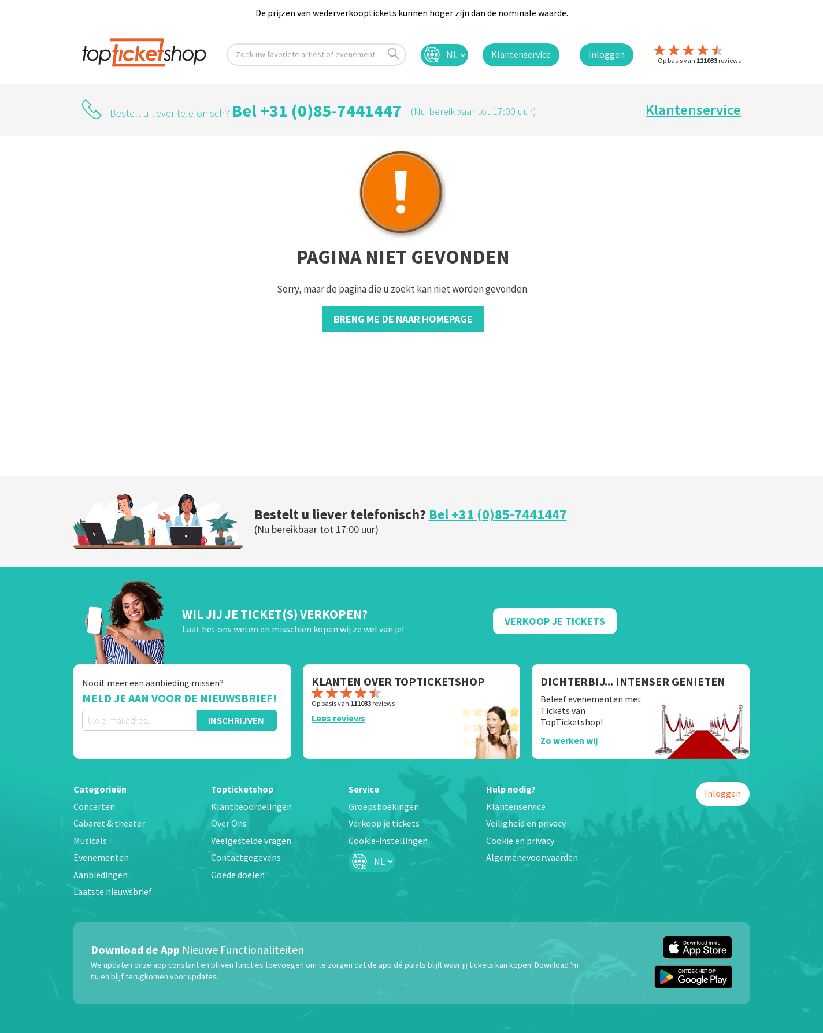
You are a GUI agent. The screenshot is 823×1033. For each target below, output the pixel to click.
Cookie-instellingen (388, 840)
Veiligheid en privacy (526, 823)
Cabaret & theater (109, 823)
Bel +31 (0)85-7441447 (317, 110)
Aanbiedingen (100, 874)
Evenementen (101, 857)
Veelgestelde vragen (251, 840)
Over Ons (229, 823)
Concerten (94, 806)
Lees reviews (338, 718)
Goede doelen (238, 874)
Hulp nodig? (511, 789)
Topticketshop (242, 789)
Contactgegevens (246, 857)
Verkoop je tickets (384, 823)
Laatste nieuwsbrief (112, 891)
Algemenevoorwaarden (532, 857)
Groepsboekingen (384, 806)
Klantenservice (693, 110)
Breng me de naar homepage (403, 318)
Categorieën (100, 789)
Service (364, 789)
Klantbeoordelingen (251, 806)
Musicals (90, 840)
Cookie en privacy (520, 840)
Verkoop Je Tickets (555, 621)
